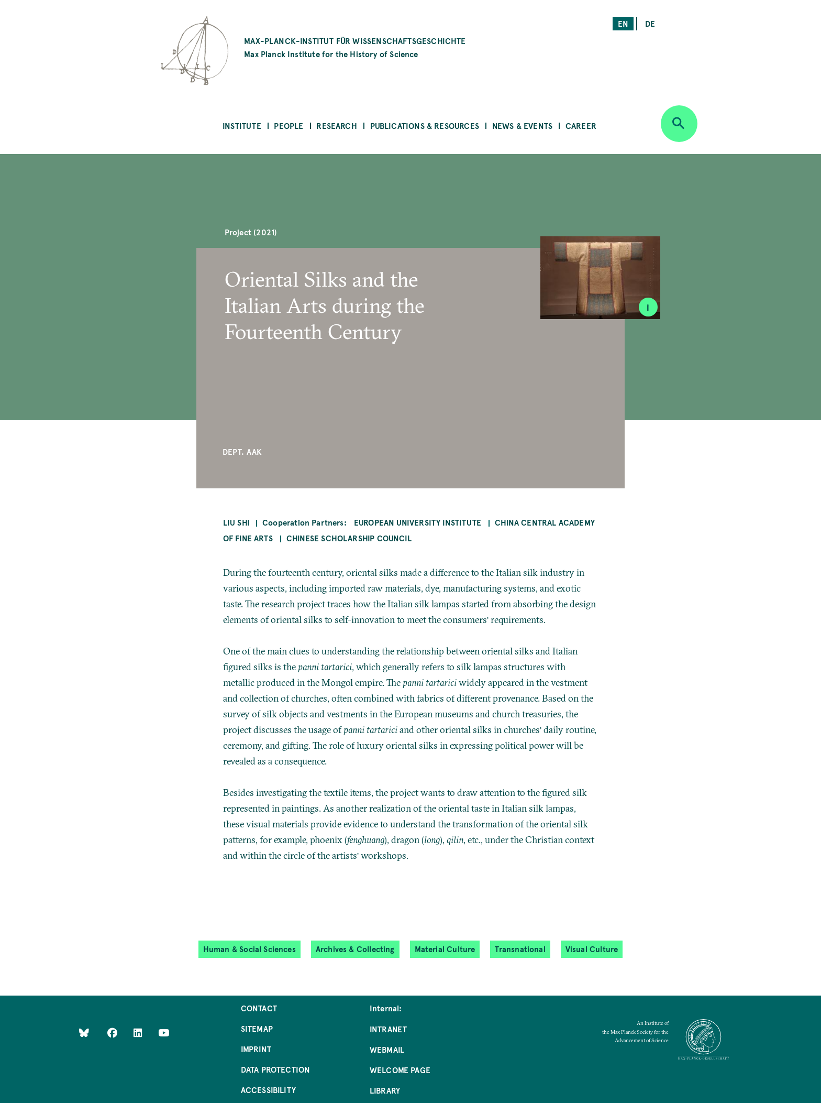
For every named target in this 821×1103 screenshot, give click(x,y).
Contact (259, 1007)
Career (580, 125)
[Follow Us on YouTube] (163, 1032)
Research (336, 125)
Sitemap (257, 1028)
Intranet (388, 1028)
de (650, 23)
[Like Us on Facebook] (113, 1032)
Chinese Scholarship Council (349, 537)
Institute (242, 125)
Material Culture (445, 948)
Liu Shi (236, 522)
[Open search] (679, 123)
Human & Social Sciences (249, 948)
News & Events (522, 125)
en (623, 23)
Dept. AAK (242, 451)
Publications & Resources (424, 125)
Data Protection (275, 1069)
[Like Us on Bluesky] (84, 1032)
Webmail (387, 1049)
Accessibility (268, 1089)
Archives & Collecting (355, 948)
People (288, 125)
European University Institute (418, 522)
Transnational (520, 948)
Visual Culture (591, 948)
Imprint (256, 1048)
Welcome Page (400, 1069)
